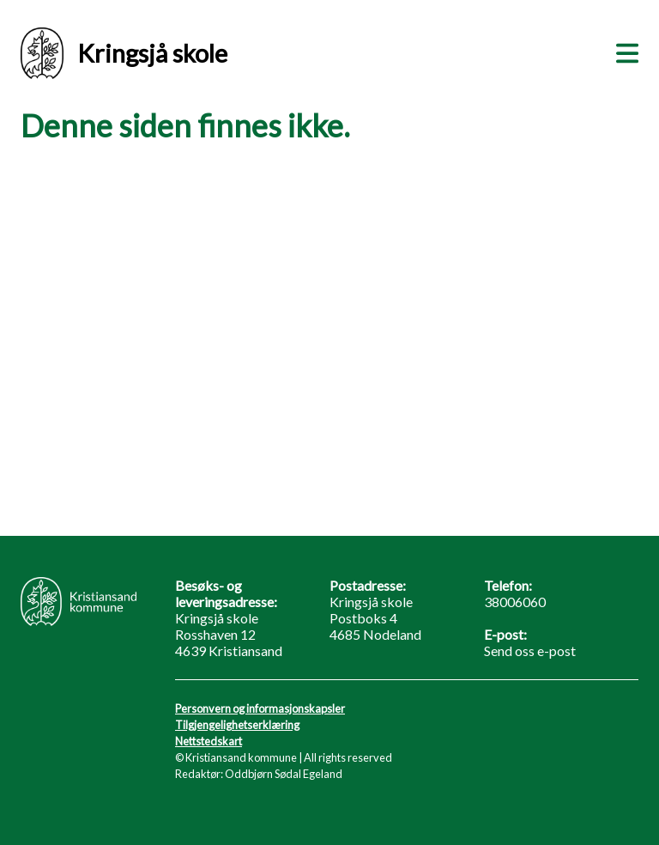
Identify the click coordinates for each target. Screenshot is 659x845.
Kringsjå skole (124, 53)
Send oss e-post (530, 650)
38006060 (515, 601)
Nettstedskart (208, 741)
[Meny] (623, 50)
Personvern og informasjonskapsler (260, 708)
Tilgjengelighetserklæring (237, 725)
